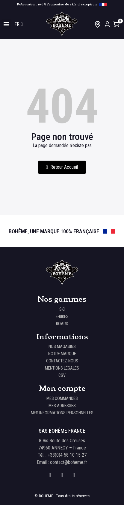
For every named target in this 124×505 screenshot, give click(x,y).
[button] (62, 167)
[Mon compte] (107, 24)
